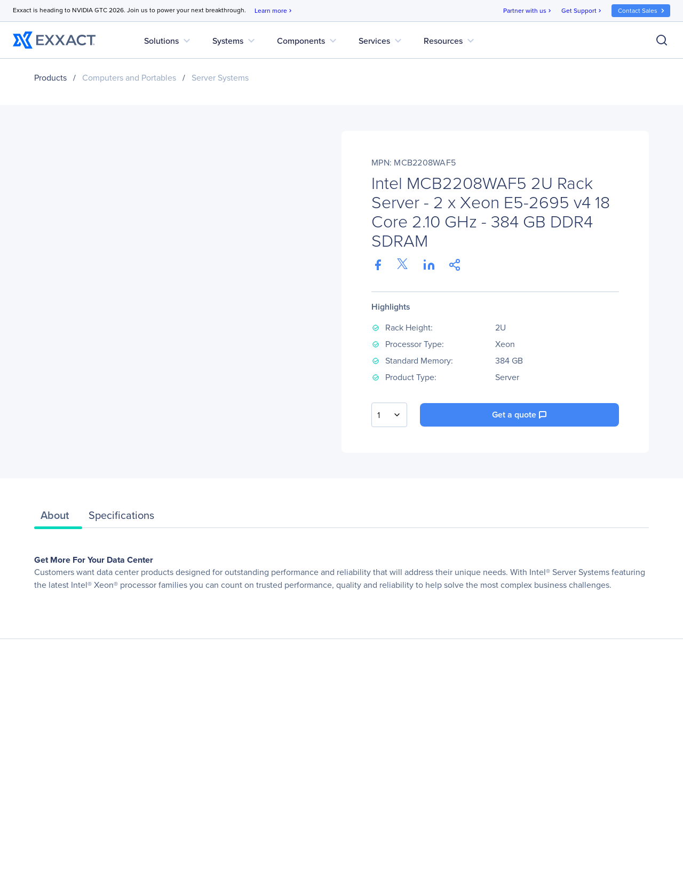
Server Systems (220, 78)
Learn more (274, 11)
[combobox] (389, 415)
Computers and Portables (129, 78)
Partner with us (528, 11)
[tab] (58, 517)
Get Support (582, 11)
